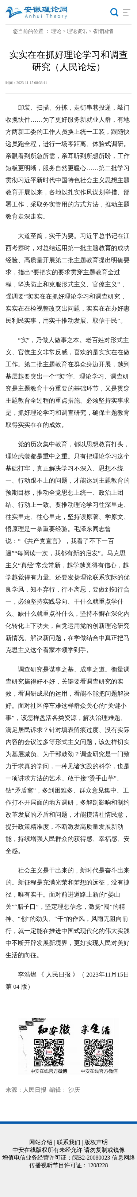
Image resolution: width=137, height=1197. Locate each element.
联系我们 (68, 1142)
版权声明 (96, 1142)
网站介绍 (41, 1142)
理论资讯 (77, 31)
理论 (56, 31)
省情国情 (103, 31)
